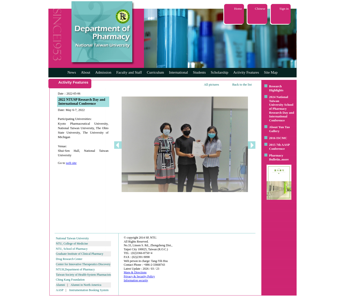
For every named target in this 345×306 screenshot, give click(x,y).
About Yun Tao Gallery (279, 129)
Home (238, 8)
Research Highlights (276, 88)
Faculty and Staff (129, 72)
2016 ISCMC (278, 138)
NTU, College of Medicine (72, 243)
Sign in (284, 8)
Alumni (60, 285)
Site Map (271, 72)
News (72, 72)
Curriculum (155, 72)
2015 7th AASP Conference (279, 147)
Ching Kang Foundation (70, 279)
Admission (103, 72)
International (178, 72)
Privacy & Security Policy (139, 276)
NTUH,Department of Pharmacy (75, 269)
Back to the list (242, 84)
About (85, 72)
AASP (59, 290)
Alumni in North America (85, 285)
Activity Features (246, 72)
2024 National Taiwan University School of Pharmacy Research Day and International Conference (281, 108)
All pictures (211, 84)
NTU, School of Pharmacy (72, 249)
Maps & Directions (135, 272)
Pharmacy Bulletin (276, 157)
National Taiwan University (72, 238)
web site (71, 163)
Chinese (260, 8)
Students (199, 72)
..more (284, 159)
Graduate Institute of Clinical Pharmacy (79, 253)
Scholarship (219, 72)
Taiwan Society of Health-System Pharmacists (83, 274)
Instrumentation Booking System (89, 290)
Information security (136, 280)
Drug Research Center (69, 259)
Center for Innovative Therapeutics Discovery (83, 264)
